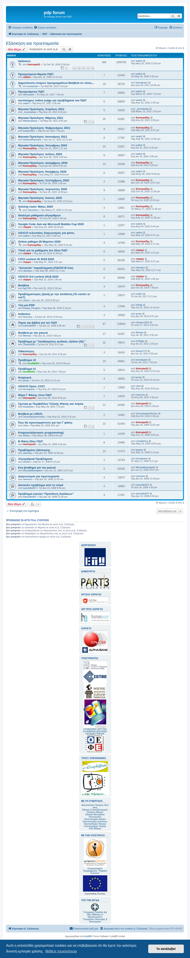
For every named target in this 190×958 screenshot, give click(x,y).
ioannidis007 (29, 325)
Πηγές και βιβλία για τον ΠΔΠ (37, 322)
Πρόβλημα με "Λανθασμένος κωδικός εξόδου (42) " (52, 341)
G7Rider (140, 341)
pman (139, 313)
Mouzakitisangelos (32, 470)
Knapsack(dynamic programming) (41, 432)
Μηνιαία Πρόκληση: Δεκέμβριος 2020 (43, 163)
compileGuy (142, 441)
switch (139, 61)
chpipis (27, 227)
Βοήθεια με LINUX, (30, 413)
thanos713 (141, 351)
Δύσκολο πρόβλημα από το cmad (40, 485)
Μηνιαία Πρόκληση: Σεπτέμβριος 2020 (43, 180)
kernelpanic (142, 82)
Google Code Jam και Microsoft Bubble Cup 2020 (51, 224)
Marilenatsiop (30, 120)
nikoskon (27, 270)
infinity (139, 305)
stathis (26, 77)
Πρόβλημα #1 (27, 368)
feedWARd (33, 363)
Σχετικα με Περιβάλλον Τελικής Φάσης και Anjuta (50, 403)
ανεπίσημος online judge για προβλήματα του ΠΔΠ (52, 100)
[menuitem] (45, 27)
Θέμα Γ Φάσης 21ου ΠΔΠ (35, 395)
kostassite (33, 86)
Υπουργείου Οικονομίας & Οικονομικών (95, 920)
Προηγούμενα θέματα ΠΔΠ (35, 74)
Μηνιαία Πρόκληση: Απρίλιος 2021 (41, 109)
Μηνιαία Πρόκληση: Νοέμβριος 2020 (42, 171)
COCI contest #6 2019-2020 (36, 259)
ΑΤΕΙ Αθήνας (95, 828)
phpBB (88, 936)
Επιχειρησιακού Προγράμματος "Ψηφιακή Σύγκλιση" (95, 856)
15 (88, 68)
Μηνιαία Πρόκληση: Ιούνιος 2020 (40, 197)
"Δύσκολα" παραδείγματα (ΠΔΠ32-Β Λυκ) (45, 267)
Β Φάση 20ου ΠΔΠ (30, 441)
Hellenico (24, 61)
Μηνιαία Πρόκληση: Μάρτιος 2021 (40, 117)
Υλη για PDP (26, 305)
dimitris (26, 461)
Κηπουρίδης (143, 117)
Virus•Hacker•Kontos (34, 416)
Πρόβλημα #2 (27, 360)
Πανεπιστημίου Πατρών (95, 824)
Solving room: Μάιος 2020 (35, 206)
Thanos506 (29, 344)
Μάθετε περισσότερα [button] (61, 951)
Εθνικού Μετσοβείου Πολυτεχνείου (95, 815)
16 (92, 68)
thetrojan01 (34, 64)
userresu (140, 394)
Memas (27, 335)
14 (83, 68)
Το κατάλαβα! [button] (166, 949)
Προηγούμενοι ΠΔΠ (31, 91)
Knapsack (24, 377)
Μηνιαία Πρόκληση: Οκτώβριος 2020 (42, 145)
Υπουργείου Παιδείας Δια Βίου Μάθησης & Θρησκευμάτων (95, 914)
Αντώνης (27, 317)
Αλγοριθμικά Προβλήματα (35, 458)
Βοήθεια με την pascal (33, 332)
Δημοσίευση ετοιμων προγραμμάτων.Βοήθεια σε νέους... (56, 82)
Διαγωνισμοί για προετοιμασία (38, 476)
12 (74, 68)
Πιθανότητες (26, 351)
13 (79, 68)
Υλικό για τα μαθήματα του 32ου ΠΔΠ (42, 250)
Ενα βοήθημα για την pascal (37, 467)
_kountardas (29, 112)
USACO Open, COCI (31, 386)
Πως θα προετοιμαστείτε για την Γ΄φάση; (45, 422)
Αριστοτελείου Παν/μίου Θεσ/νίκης (95, 806)
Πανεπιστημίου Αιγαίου (95, 819)
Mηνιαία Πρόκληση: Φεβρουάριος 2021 (44, 128)
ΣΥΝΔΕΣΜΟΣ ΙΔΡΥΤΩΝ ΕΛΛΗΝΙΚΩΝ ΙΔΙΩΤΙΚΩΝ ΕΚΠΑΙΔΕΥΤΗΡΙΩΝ (95, 731)
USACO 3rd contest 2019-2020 (38, 276)
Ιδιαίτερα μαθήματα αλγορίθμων (39, 215)
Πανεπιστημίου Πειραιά (95, 826)
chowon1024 (142, 322)
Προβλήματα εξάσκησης (34, 450)
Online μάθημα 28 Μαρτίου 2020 (39, 241)
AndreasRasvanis (32, 139)
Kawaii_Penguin (31, 308)
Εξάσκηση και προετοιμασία (32, 43)
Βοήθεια (23, 285)
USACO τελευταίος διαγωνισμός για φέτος (46, 232)
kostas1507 (29, 131)
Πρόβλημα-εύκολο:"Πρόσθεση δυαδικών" (46, 493)
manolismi (33, 210)
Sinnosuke (28, 94)
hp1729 (27, 288)
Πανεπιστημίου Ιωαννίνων (95, 821)
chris (138, 386)
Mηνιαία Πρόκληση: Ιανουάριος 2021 (42, 136)
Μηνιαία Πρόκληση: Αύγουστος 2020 (42, 189)
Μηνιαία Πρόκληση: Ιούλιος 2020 (40, 154)
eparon (139, 449)
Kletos (26, 435)
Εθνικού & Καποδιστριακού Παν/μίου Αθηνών (95, 811)
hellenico (24, 314)
